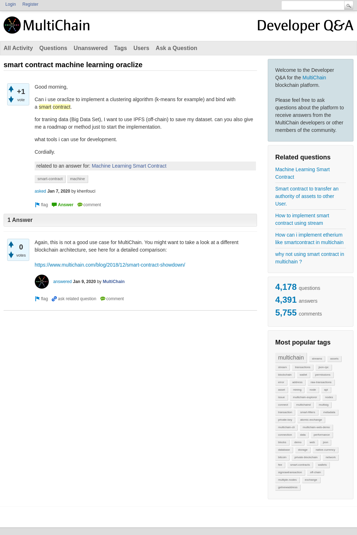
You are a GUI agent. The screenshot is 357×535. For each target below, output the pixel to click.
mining (297, 389)
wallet (303, 374)
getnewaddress (287, 487)
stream (282, 367)
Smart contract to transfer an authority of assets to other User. (306, 196)
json (325, 442)
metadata (329, 412)
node (313, 389)
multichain (291, 358)
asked (40, 191)
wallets (322, 464)
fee (280, 464)
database (284, 449)
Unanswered (90, 48)
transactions (302, 367)
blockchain (285, 374)
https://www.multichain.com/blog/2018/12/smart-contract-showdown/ (110, 265)
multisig (323, 404)
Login (10, 4)
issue (281, 397)
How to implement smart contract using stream (302, 219)
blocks (282, 442)
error (281, 382)
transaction (285, 412)
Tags (120, 48)
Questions (53, 48)
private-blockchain (306, 457)
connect (283, 404)
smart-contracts (300, 464)
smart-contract (49, 179)
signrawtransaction (290, 472)
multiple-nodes (287, 479)
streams (317, 358)
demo (297, 442)
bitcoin (282, 457)
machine (77, 179)
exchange (311, 479)
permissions (323, 374)
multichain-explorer (305, 397)
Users (141, 48)
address (297, 382)
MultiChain (314, 77)
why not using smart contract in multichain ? (309, 257)
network (331, 457)
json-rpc (323, 367)
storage (303, 449)
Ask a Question (176, 48)
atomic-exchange (311, 419)
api (326, 389)
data (303, 434)
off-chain (315, 472)
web (312, 442)
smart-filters (307, 412)
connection (285, 434)
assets (334, 358)
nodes (329, 397)
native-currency (325, 449)
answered (62, 281)
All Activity (18, 48)
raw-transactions (321, 382)
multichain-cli (286, 427)
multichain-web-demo (316, 427)
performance (322, 434)
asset (281, 389)
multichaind (303, 404)
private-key (285, 419)
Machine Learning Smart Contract (302, 173)
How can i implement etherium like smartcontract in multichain (309, 238)
